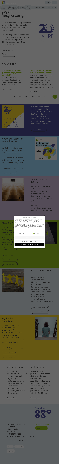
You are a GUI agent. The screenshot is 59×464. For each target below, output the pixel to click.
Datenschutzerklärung (18, 229)
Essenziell (21, 233)
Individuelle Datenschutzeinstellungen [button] (29, 244)
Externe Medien (36, 233)
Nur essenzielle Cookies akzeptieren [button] (29, 241)
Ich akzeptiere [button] (29, 237)
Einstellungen (38, 229)
